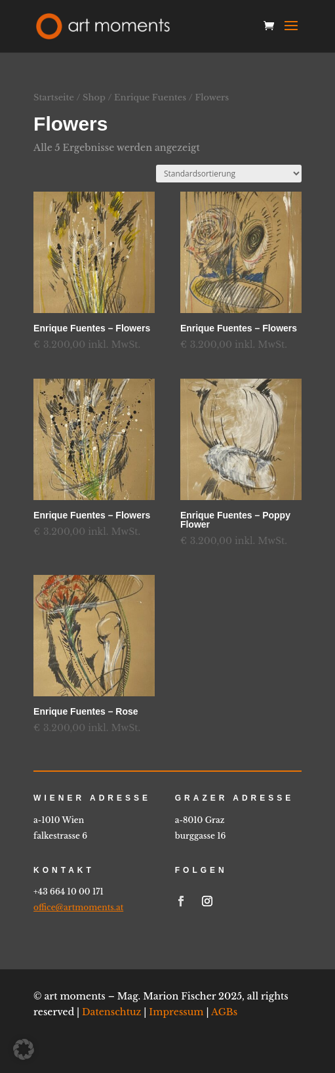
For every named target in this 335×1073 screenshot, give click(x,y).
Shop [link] (94, 97)
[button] (291, 34)
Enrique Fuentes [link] (150, 97)
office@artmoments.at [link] (78, 907)
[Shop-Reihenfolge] (229, 173)
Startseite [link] (53, 97)
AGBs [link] (224, 1012)
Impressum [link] (176, 1012)
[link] (103, 25)
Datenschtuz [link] (111, 1012)
